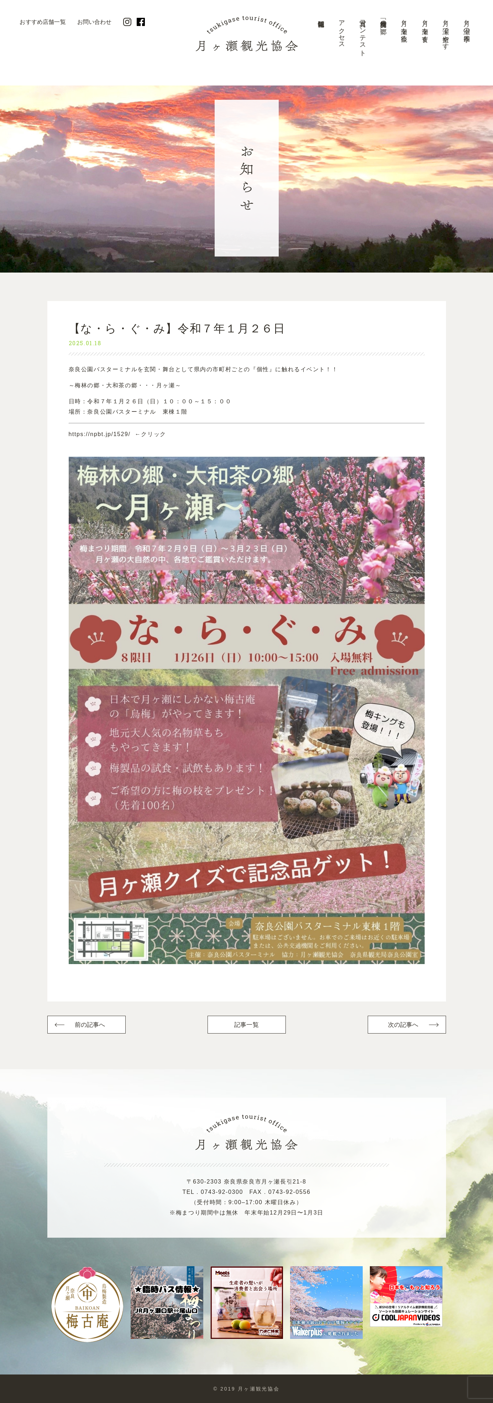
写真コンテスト (362, 34)
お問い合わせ (94, 22)
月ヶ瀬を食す (425, 27)
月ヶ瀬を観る (404, 27)
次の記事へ (403, 1024)
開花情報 (320, 37)
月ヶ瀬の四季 (466, 23)
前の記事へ (90, 1024)
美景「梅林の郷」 (383, 20)
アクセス (341, 31)
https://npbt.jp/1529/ (100, 434)
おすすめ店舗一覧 (42, 22)
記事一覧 (246, 1024)
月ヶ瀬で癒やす (445, 31)
